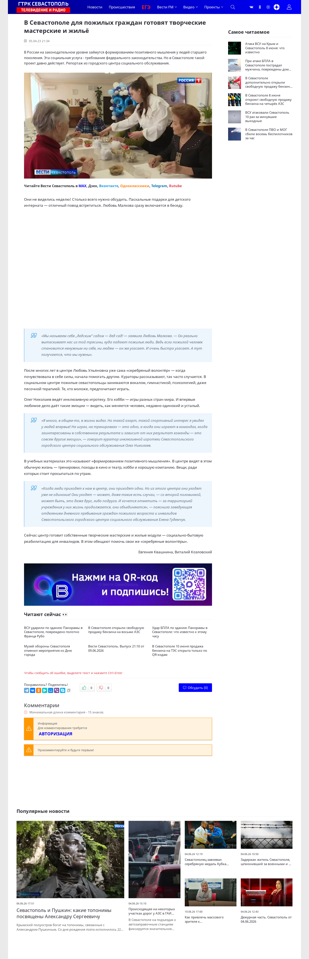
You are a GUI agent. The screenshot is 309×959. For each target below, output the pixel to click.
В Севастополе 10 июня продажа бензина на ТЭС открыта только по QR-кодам (179, 650)
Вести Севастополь (58, 186)
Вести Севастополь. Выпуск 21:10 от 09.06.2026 (116, 648)
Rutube (175, 186)
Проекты (212, 7)
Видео (188, 7)
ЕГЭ (146, 7)
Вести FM (165, 7)
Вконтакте (108, 186)
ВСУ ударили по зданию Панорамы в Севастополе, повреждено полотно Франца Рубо (53, 632)
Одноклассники (134, 186)
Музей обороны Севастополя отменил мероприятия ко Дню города (48, 650)
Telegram (159, 186)
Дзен (92, 186)
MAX (82, 186)
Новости (94, 7)
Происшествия (122, 7)
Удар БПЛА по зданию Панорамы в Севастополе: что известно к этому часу (180, 632)
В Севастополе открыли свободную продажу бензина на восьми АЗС (116, 630)
